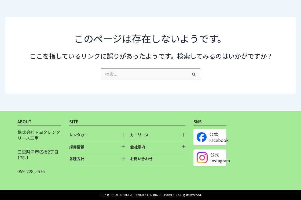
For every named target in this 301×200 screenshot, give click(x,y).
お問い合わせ (141, 158)
